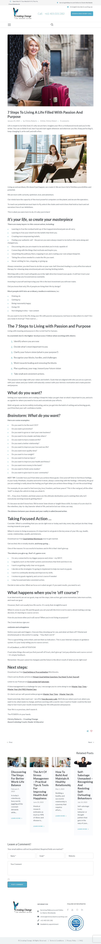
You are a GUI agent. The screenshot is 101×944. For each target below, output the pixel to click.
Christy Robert (51, 121)
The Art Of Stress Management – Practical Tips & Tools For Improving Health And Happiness (41, 785)
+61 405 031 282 (54, 13)
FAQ (81, 941)
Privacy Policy (72, 941)
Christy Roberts (31, 121)
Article (42, 121)
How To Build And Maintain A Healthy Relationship (63, 778)
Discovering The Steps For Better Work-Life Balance (19, 778)
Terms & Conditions (57, 941)
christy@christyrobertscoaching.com (81, 7)
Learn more (16, 818)
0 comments (64, 121)
